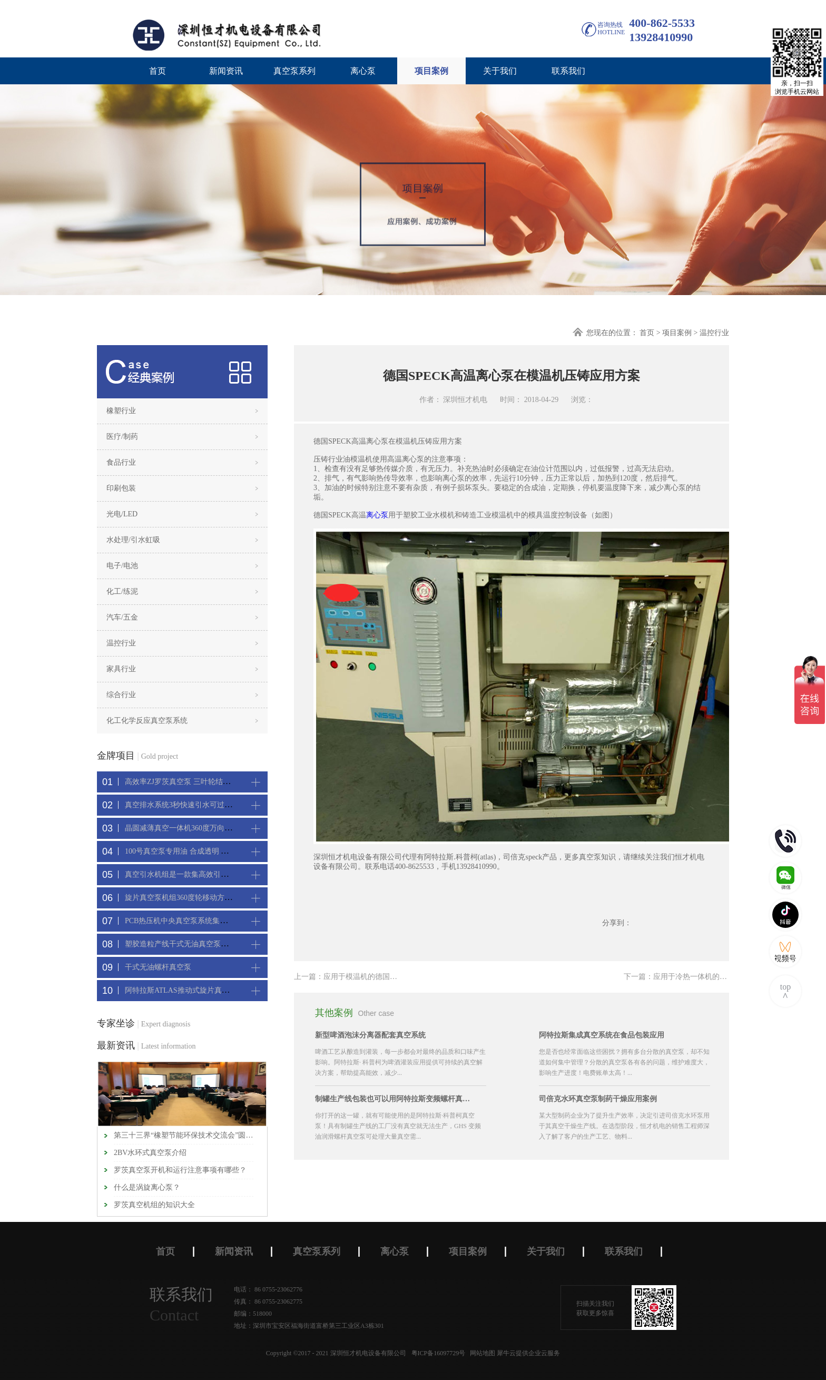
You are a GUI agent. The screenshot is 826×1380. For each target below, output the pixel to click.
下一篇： (683, 977)
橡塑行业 (121, 411)
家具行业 (121, 669)
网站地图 (481, 1353)
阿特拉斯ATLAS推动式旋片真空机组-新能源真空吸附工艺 (218, 990)
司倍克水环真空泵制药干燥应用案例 (598, 1099)
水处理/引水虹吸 (133, 540)
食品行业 (121, 462)
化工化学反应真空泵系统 (147, 721)
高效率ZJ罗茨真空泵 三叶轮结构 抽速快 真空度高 (205, 782)
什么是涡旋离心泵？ (147, 1187)
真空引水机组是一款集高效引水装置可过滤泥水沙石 (209, 874)
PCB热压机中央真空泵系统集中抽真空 (187, 921)
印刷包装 (121, 488)
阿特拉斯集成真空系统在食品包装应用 (601, 1035)
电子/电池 (122, 566)
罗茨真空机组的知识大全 (154, 1205)
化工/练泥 (122, 591)
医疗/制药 (122, 437)
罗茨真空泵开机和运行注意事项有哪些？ (180, 1170)
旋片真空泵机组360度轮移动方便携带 (186, 898)
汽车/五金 (122, 617)
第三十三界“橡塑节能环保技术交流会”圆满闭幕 (183, 1135)
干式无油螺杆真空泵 (158, 967)
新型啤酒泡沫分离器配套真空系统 (370, 1035)
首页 (157, 70)
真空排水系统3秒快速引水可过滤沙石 (186, 805)
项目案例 (677, 333)
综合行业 (121, 695)
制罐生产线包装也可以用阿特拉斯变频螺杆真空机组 (394, 1099)
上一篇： (360, 977)
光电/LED (121, 514)
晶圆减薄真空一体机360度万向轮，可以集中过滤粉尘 (211, 828)
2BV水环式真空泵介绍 (150, 1153)
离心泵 (377, 515)
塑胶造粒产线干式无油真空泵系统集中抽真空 (198, 944)
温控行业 (714, 333)
